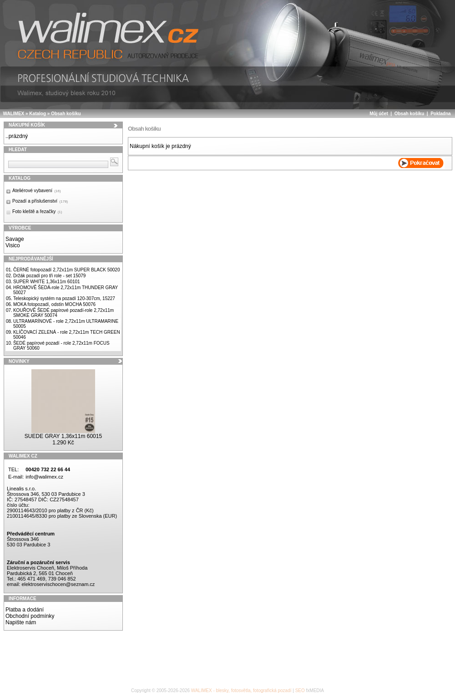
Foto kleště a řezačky (37, 211)
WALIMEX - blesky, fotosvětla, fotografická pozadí (241, 690)
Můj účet (378, 113)
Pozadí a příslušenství (40, 201)
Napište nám (20, 622)
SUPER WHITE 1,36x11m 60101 (46, 281)
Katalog (37, 113)
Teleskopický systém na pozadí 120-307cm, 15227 (64, 298)
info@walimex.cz (44, 476)
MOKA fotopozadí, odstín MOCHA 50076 (54, 304)
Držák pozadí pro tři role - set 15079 (49, 275)
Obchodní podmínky (29, 616)
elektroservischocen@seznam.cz (58, 584)
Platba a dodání (24, 609)
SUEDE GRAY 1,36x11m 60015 (63, 436)
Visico (12, 245)
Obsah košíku (66, 113)
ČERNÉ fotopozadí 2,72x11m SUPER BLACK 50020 (66, 269)
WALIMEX (14, 113)
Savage (14, 239)
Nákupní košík (27, 124)
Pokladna (440, 113)
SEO (300, 690)
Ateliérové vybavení (36, 190)
